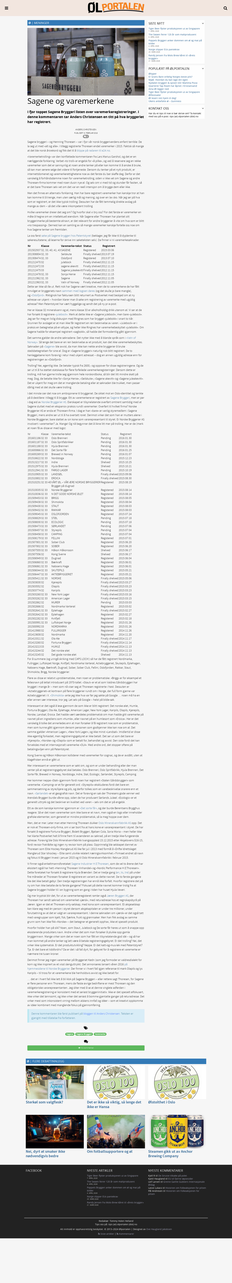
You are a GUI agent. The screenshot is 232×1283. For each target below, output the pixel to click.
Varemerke (100, 1034)
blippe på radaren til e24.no (93, 150)
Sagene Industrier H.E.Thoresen (90, 864)
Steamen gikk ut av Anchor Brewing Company (170, 1154)
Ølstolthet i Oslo (161, 1102)
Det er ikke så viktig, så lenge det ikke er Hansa (114, 1105)
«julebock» (61, 314)
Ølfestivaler (155, 95)
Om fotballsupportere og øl (109, 1151)
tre (126, 872)
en (118, 872)
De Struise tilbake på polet (172, 1175)
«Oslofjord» (37, 295)
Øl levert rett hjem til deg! (162, 98)
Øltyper (153, 73)
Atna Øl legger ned (159, 88)
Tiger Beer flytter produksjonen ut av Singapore (174, 28)
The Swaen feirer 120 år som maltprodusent (172, 34)
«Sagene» (49, 346)
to (122, 872)
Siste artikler (106, 1233)
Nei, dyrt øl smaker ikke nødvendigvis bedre (45, 1154)
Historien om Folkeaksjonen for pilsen (185, 1187)
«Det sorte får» (88, 808)
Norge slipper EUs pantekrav (164, 49)
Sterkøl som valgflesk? (44, 1102)
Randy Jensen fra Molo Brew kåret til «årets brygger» (115, 1202)
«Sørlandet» (42, 793)
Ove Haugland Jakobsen (159, 1229)
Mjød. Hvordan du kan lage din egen (168, 79)
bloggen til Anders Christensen (101, 1014)
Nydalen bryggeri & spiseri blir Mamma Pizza (173, 82)
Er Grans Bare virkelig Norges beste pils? (170, 76)
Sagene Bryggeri (120, 398)
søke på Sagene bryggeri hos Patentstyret (66, 236)
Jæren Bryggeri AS (117, 896)
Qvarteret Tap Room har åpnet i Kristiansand (173, 85)
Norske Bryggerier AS (54, 402)
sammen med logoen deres (78, 291)
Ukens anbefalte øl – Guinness (165, 101)
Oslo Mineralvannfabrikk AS (115, 823)
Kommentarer (125, 1233)
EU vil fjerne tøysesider (180, 1178)
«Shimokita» (57, 695)
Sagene (69, 1034)
